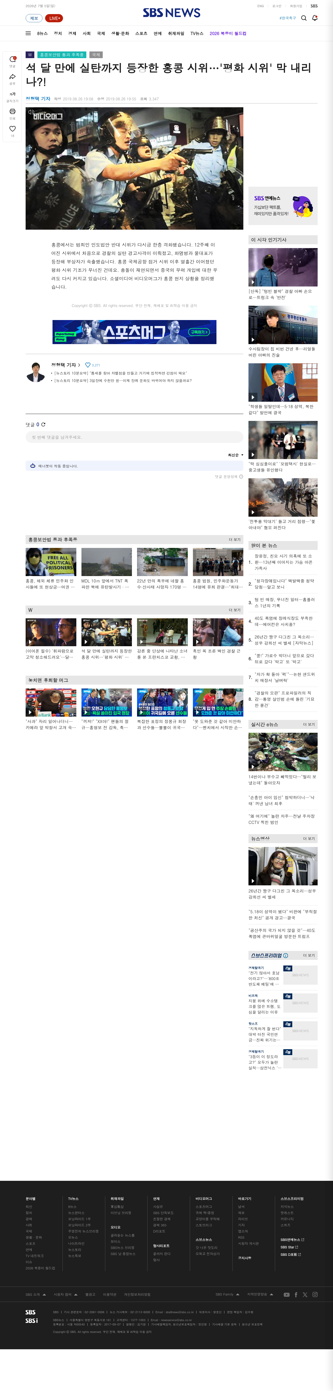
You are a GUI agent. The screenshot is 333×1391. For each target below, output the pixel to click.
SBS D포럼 (290, 1126)
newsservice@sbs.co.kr (176, 1193)
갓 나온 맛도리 (207, 1120)
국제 (101, 33)
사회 (86, 33)
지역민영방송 (260, 1167)
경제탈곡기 (256, 967)
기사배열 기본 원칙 (224, 1197)
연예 (158, 33)
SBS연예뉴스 (292, 1111)
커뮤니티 (287, 1091)
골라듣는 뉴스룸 (123, 1108)
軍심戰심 (117, 1079)
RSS (241, 1110)
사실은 (158, 1079)
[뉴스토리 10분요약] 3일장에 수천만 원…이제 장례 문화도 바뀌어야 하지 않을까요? (123, 380)
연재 (156, 1070)
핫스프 (253, 1023)
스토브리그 (204, 1097)
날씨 (241, 1079)
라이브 (243, 1091)
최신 (29, 1079)
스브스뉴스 (204, 1111)
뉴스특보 (74, 1128)
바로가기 (244, 1070)
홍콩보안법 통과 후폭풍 (62, 55)
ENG (260, 6)
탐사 (156, 1132)
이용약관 (109, 1167)
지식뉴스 (287, 1079)
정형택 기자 (65, 365)
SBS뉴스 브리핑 (123, 1120)
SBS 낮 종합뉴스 (123, 1126)
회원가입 (296, 6)
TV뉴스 (197, 33)
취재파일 (176, 33)
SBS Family (228, 1167)
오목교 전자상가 (208, 1126)
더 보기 (233, 541)
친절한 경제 (162, 1091)
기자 (241, 1097)
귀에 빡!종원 (205, 1085)
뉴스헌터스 (76, 1085)
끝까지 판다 (162, 1126)
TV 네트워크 (35, 1128)
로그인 (277, 6)
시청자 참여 (66, 1167)
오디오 (116, 1098)
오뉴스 (73, 1110)
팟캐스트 (287, 1085)
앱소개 (243, 1103)
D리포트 (159, 1103)
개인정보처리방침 (137, 1167)
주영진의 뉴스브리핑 (83, 1103)
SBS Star (289, 1119)
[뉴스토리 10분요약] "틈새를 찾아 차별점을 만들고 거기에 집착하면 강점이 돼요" (120, 373)
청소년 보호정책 (252, 1197)
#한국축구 (287, 18)
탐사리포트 (161, 1117)
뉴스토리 (74, 1122)
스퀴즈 (285, 1097)
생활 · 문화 (34, 1110)
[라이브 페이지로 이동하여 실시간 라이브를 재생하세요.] (54, 18)
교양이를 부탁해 (208, 1091)
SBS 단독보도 (163, 1085)
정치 (58, 33)
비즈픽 (253, 995)
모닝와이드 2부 (79, 1097)
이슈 (29, 1134)
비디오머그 (204, 1070)
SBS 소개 (36, 1167)
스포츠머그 (204, 1079)
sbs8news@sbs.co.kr (180, 1185)
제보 (241, 1085)
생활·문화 (120, 33)
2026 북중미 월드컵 (228, 33)
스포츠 (141, 33)
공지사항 (244, 1130)
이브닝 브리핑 (121, 1085)
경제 (72, 33)
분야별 (31, 1070)
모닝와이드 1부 (79, 1091)
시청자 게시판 (248, 1116)
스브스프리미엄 (292, 1070)
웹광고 (90, 1167)
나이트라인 (76, 1116)
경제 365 (160, 1097)
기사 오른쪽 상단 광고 (281, 140)
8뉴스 (42, 33)
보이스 (116, 1114)
